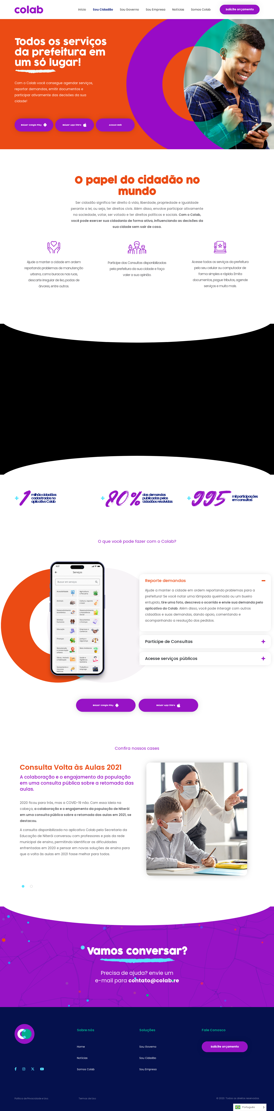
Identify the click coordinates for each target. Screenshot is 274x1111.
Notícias (82, 1058)
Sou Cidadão (147, 1058)
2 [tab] (31, 899)
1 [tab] (23, 899)
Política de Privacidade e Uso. (32, 1098)
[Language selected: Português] (249, 1107)
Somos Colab (86, 1069)
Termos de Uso (87, 1098)
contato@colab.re (153, 993)
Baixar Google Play (34, 125)
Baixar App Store (74, 125)
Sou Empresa (148, 1069)
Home (81, 1047)
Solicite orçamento (240, 10)
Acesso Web (115, 125)
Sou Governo (147, 1047)
